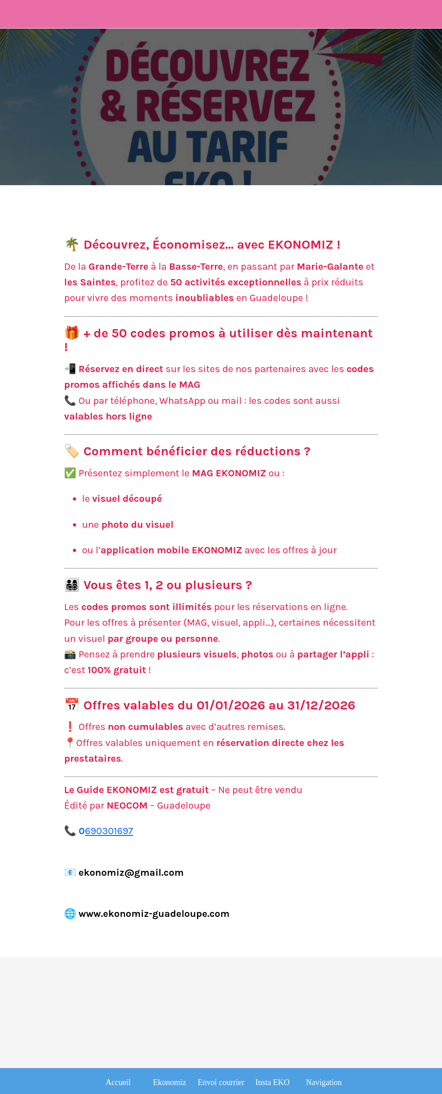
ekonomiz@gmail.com (131, 872)
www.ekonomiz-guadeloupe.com (154, 914)
